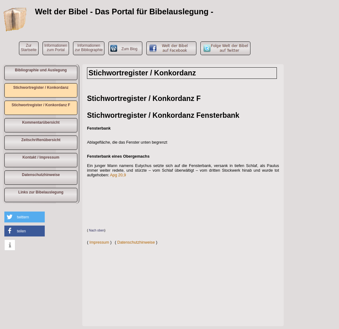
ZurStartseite (29, 47)
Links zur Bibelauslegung (40, 192)
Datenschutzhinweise (41, 175)
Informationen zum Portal (55, 47)
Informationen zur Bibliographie (89, 47)
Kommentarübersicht (41, 122)
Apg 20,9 (118, 175)
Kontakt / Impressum (40, 157)
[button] (24, 217)
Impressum (99, 242)
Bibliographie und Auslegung (41, 70)
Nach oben (96, 230)
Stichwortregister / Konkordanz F (40, 105)
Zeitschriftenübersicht (40, 140)
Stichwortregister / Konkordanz (40, 87)
